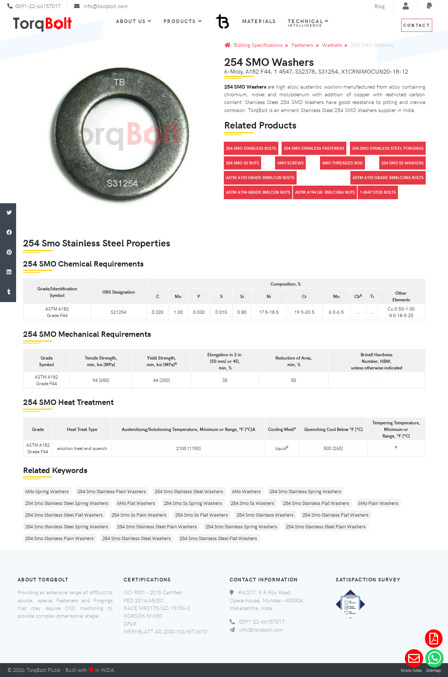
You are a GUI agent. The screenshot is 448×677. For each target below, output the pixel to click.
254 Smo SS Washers (402, 162)
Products (182, 21)
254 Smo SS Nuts (242, 162)
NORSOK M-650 (143, 615)
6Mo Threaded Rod (342, 162)
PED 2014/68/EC (144, 600)
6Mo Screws (290, 162)
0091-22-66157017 (38, 6)
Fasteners (306, 44)
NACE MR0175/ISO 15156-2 (157, 607)
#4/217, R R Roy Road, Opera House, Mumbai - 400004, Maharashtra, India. (267, 599)
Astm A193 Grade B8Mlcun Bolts (260, 177)
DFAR (130, 623)
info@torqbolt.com (106, 6)
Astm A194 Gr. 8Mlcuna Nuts (325, 192)
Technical (308, 22)
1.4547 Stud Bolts (378, 192)
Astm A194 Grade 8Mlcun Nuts (258, 192)
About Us (134, 21)
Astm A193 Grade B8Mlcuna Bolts (388, 177)
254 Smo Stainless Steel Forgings (387, 148)
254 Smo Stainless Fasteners (314, 148)
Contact (416, 25)
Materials (259, 21)
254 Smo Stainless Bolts (251, 148)
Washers (336, 44)
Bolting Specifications (262, 44)
